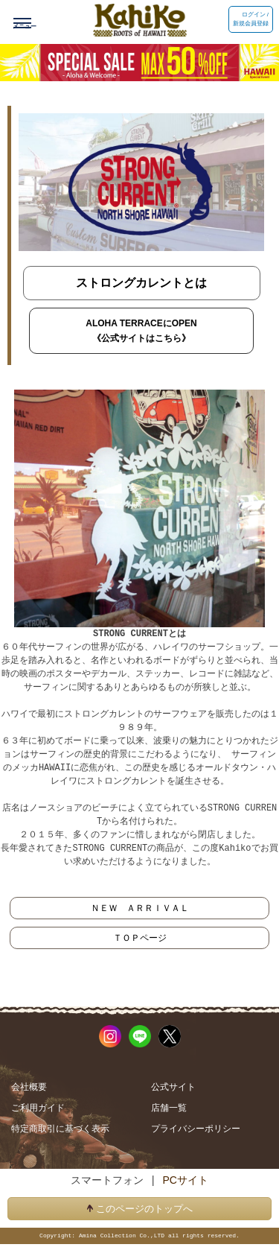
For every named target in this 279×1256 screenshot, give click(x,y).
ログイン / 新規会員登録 (251, 19)
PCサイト (185, 1179)
